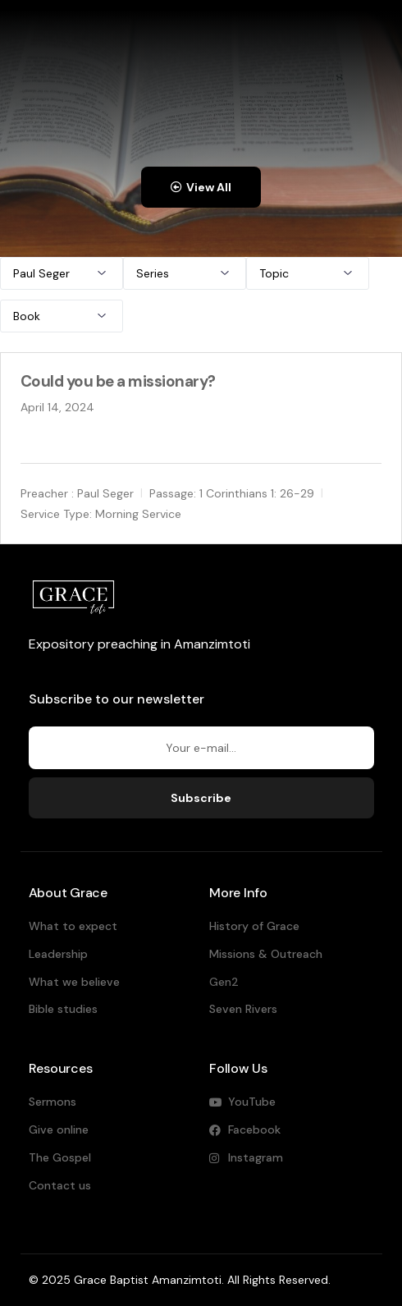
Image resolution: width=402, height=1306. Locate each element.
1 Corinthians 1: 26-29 (256, 493)
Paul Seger (105, 493)
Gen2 (224, 981)
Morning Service (138, 513)
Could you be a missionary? (118, 381)
